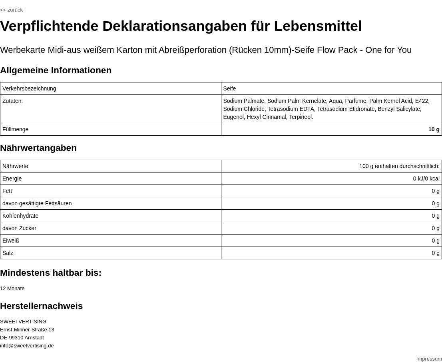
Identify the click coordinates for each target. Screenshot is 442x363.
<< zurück (11, 10)
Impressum (429, 359)
